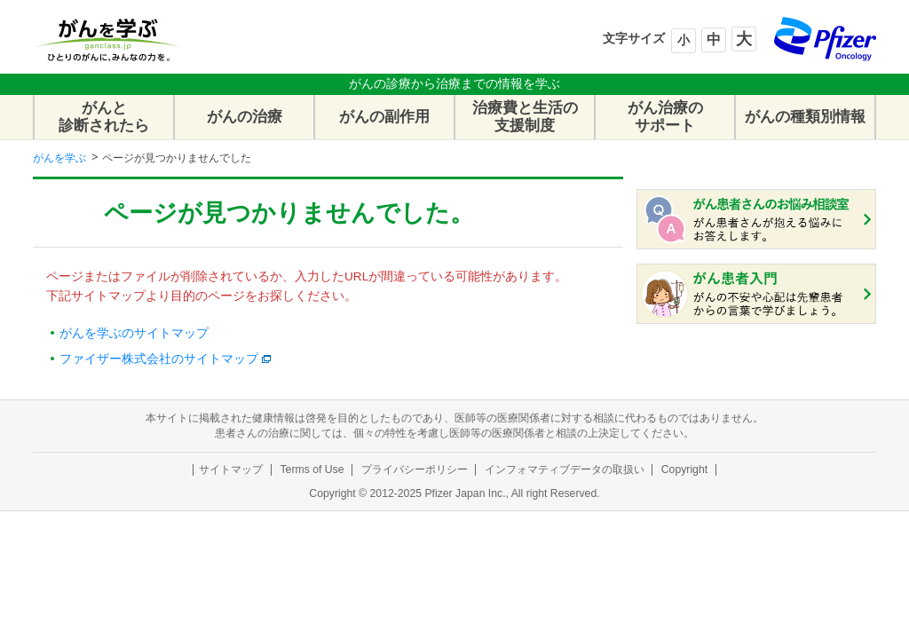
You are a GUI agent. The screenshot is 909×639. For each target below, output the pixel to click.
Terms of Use (312, 469)
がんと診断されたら (104, 116)
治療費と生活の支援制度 (525, 116)
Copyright (684, 469)
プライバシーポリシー (414, 469)
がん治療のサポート (665, 116)
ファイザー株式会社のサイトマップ (158, 359)
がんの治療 (244, 116)
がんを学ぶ (59, 158)
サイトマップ (231, 469)
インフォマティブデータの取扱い (564, 469)
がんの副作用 (384, 116)
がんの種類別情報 (805, 116)
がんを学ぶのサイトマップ (134, 333)
